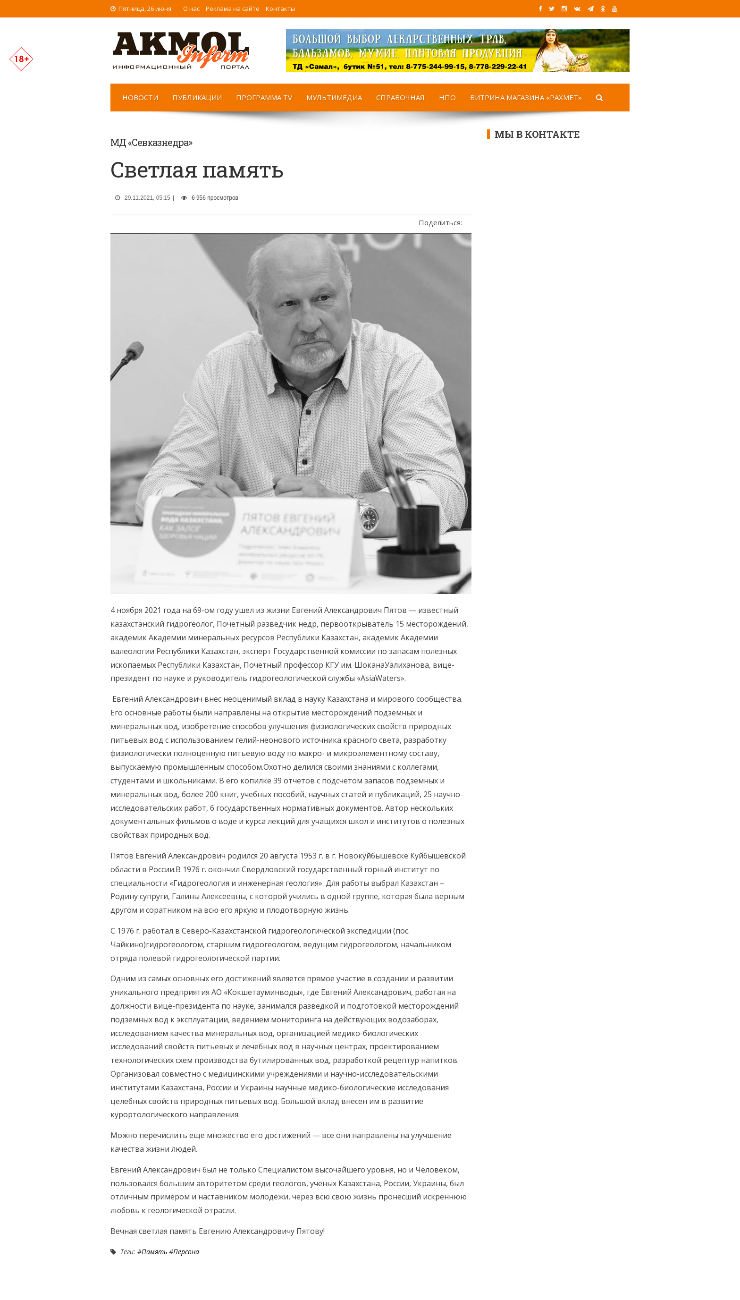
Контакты (280, 8)
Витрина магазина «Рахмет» (526, 97)
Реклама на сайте (233, 8)
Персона (186, 1251)
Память (154, 1251)
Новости (140, 97)
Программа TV (264, 97)
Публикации (197, 97)
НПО (447, 97)
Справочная (400, 97)
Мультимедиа (334, 97)
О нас (191, 8)
